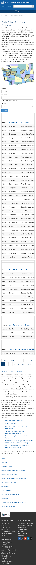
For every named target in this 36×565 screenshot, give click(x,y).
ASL (8, 563)
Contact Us (4, 529)
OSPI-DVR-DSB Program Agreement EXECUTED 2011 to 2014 (17, 446)
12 (14, 364)
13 (18, 364)
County (4, 88)
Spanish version (10, 423)
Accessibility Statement (25, 525)
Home (2, 15)
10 (6, 364)
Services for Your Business (9, 474)
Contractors (5, 486)
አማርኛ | (10, 556)
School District (14, 122)
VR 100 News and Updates (9, 506)
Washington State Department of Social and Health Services (18, 2)
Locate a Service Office (8, 531)
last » (29, 364)
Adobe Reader (22, 527)
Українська (12, 553)
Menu (18, 11)
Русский (4, 544)
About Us (4, 525)
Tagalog (3, 561)
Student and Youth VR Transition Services (13, 478)
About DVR (4, 463)
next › (23, 364)
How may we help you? (7, 6)
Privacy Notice (22, 533)
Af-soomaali (4, 553)
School (3, 103)
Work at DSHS (5, 527)
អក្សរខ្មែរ (8, 550)
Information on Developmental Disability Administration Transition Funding (19, 442)
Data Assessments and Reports (10, 494)
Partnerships (5, 498)
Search (32, 6)
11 (10, 364)
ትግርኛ (4, 563)
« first (5, 360)
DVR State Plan (6, 490)
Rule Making (21, 535)
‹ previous (12, 360)
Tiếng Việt (4, 556)
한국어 (11, 547)
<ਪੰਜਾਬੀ (13, 550)
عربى (3, 550)
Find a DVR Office (6, 467)
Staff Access (5, 523)
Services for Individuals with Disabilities (13, 471)
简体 (2, 547)
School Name (25, 122)
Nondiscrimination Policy (25, 523)
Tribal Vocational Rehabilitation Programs (13, 502)
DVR (3, 458)
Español (9, 542)
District (4, 95)
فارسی (3, 558)
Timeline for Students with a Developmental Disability (14, 432)
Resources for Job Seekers (9, 482)
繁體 (6, 547)
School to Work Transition (14, 421)
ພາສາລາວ (10, 561)
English (3, 542)
